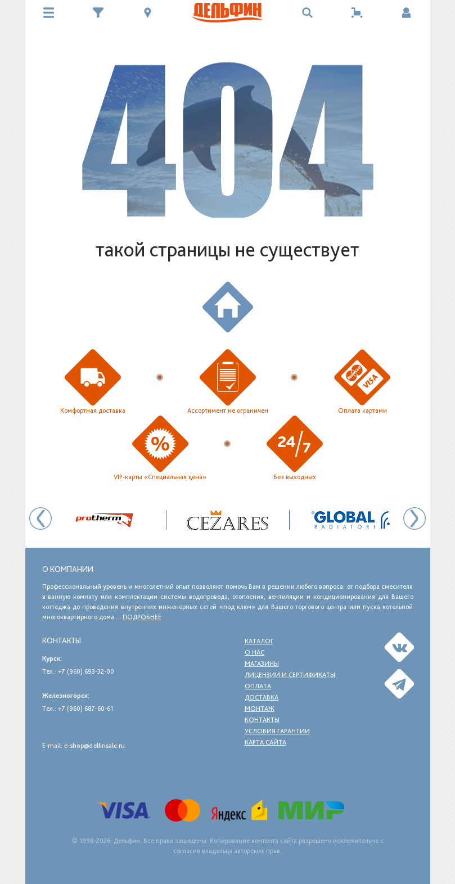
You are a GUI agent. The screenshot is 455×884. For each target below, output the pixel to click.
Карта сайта (265, 742)
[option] (228, 520)
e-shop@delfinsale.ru (94, 746)
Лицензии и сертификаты (290, 675)
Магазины (262, 663)
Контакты (262, 720)
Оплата (258, 686)
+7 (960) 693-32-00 (86, 671)
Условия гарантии (277, 731)
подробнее (142, 617)
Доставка (261, 697)
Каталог (259, 641)
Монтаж (259, 708)
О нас (254, 652)
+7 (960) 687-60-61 (85, 708)
